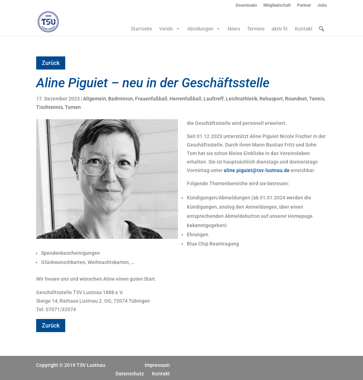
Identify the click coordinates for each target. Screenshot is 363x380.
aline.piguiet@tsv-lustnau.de (257, 170)
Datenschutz (130, 373)
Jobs (322, 5)
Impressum (157, 365)
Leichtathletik (241, 98)
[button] (321, 28)
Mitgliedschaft (277, 5)
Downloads (246, 5)
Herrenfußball (185, 98)
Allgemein (94, 98)
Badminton (120, 98)
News (234, 29)
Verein (169, 29)
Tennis (316, 98)
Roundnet (296, 98)
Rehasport (271, 98)
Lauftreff (213, 98)
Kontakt (304, 29)
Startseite (141, 29)
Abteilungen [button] (203, 29)
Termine (255, 29)
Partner (304, 5)
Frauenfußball (151, 98)
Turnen (73, 107)
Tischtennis (49, 107)
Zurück (51, 63)
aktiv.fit (280, 29)
